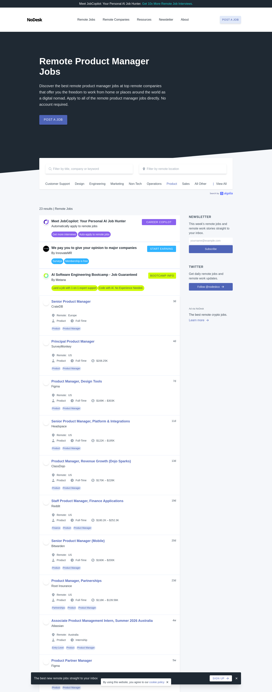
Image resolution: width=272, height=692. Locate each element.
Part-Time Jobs (103, 513)
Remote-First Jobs (105, 534)
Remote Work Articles (106, 594)
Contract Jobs (102, 502)
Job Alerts (100, 583)
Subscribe (211, 245)
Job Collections (103, 577)
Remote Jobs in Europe (108, 551)
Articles (161, 524)
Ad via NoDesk (196, 305)
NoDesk (226, 496)
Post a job (230, 19)
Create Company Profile (171, 508)
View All (221, 183)
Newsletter (166, 19)
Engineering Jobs (41, 533)
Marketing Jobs (40, 544)
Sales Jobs (37, 566)
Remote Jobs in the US (107, 556)
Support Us (226, 519)
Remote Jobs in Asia (106, 540)
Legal (55, 631)
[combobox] (183, 169)
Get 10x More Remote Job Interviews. (167, 3)
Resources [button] (144, 19)
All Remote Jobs (40, 503)
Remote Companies (116, 19)
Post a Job (230, 616)
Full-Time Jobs (102, 507)
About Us (225, 503)
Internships (100, 518)
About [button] (185, 19)
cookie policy (156, 682)
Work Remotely (166, 546)
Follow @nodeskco (210, 283)
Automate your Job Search (109, 572)
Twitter (224, 524)
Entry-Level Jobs (41, 538)
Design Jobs (38, 527)
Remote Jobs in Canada (108, 545)
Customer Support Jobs (45, 522)
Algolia (221, 193)
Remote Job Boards (105, 588)
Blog (159, 530)
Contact (224, 530)
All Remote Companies (170, 503)
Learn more (199, 316)
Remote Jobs (86, 19)
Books (160, 535)
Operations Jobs (40, 555)
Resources (165, 518)
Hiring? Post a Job (42, 508)
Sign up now (136, 450)
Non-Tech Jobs (40, 549)
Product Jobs (38, 560)
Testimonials (227, 514)
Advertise (225, 508)
